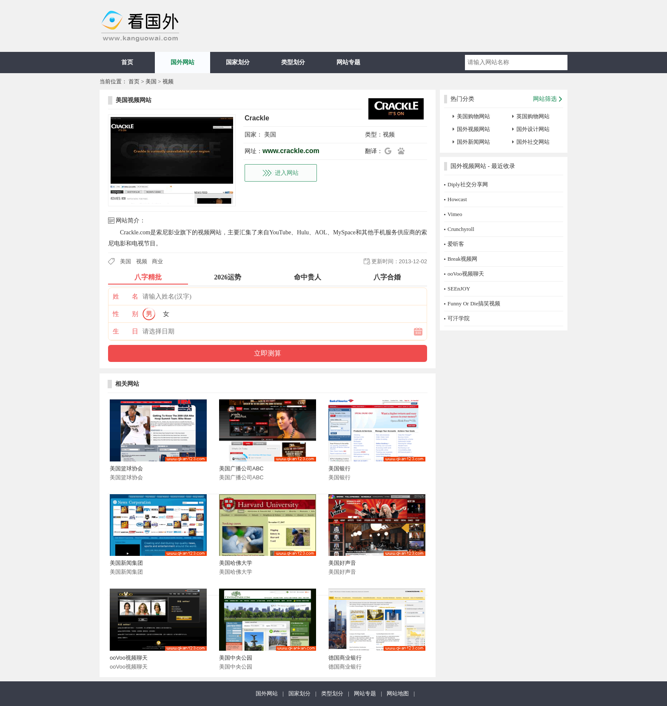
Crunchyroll (461, 229)
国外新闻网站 (473, 142)
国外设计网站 (533, 129)
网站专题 (348, 62)
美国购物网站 (473, 116)
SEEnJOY (459, 288)
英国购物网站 (533, 116)
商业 (157, 261)
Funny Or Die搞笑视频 (474, 303)
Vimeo (455, 214)
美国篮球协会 (126, 468)
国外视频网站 (473, 129)
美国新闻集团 (126, 563)
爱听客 (456, 244)
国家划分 (238, 62)
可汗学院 (459, 318)
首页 (127, 62)
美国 (151, 81)
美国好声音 (342, 563)
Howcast (457, 199)
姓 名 (125, 296)
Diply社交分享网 (468, 184)
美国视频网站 (133, 100)
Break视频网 (462, 259)
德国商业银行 (345, 658)
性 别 (125, 313)
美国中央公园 (235, 658)
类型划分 (293, 62)
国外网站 (182, 62)
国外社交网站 (533, 142)
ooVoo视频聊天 (129, 658)
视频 (168, 81)
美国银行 (339, 468)
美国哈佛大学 (235, 563)
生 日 (125, 331)
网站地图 (398, 693)
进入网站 (287, 173)
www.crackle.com (290, 150)
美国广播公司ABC (241, 468)
